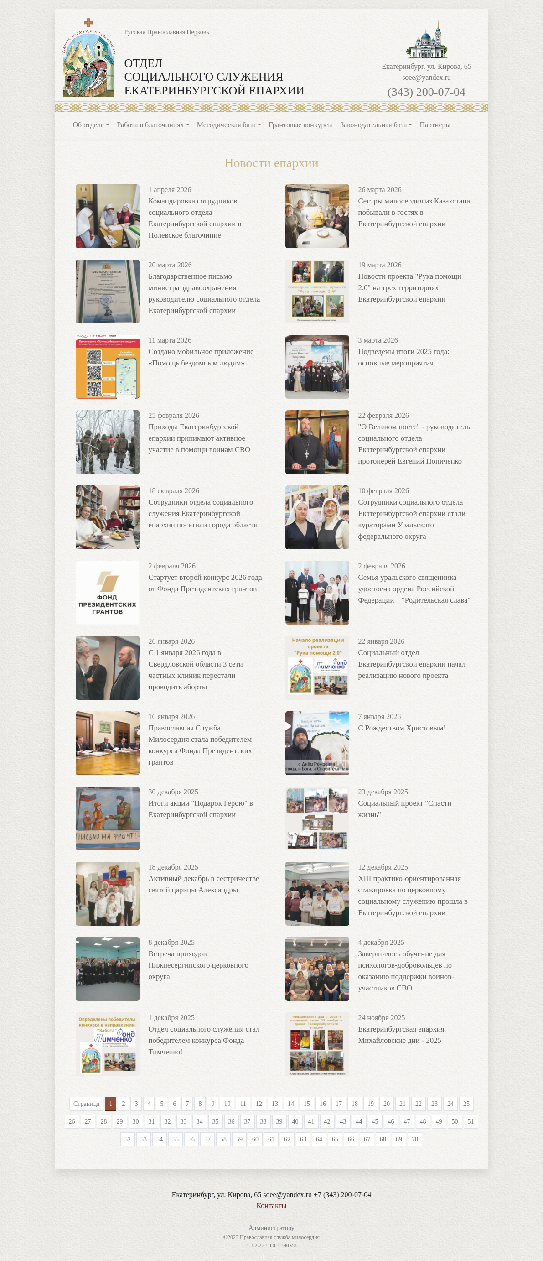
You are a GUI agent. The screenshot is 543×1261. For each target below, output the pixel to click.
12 (259, 1103)
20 (386, 1103)
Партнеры (434, 125)
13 (275, 1103)
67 (367, 1139)
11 (243, 1103)
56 (191, 1139)
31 (152, 1121)
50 (455, 1121)
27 (88, 1121)
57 (207, 1139)
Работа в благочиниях (150, 125)
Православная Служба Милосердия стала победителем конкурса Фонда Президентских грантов (204, 738)
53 (143, 1139)
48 (423, 1121)
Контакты (271, 1205)
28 (104, 1121)
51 (471, 1121)
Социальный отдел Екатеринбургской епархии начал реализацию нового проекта (409, 663)
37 (247, 1121)
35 (215, 1121)
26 (72, 1121)
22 (418, 1103)
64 (319, 1139)
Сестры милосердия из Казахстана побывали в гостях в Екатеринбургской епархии (411, 211)
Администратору (271, 1228)
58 (223, 1139)
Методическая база (226, 125)
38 (263, 1121)
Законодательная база (373, 125)
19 (370, 1103)
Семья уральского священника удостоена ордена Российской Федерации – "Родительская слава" (412, 588)
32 (168, 1121)
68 (383, 1139)
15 (307, 1103)
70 (415, 1139)
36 (231, 1121)
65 (335, 1139)
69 (399, 1139)
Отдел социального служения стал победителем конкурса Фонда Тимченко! (202, 1039)
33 (184, 1121)
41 (311, 1121)
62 (287, 1139)
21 (402, 1103)
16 (323, 1103)
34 (200, 1121)
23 (434, 1103)
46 (391, 1121)
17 (339, 1103)
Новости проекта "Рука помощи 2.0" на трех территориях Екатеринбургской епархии (414, 287)
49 (439, 1121)
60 (255, 1139)
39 (279, 1121)
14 (291, 1103)
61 (271, 1139)
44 (359, 1121)
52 (127, 1139)
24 (450, 1103)
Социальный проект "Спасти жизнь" (414, 803)
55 (175, 1139)
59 (239, 1139)
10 (227, 1103)
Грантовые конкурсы (301, 125)
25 (466, 1103)
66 (351, 1139)
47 (407, 1121)
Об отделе (88, 125)
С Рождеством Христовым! (400, 727)
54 (159, 1139)
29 (120, 1121)
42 (327, 1121)
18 (355, 1103)
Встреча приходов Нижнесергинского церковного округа (196, 964)
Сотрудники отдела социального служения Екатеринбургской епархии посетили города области (201, 512)
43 (343, 1121)
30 (136, 1121)
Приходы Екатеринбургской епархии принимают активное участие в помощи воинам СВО (206, 437)
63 (303, 1139)
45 (375, 1121)
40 (295, 1121)
